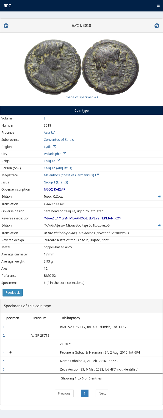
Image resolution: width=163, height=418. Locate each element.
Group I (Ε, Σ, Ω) (56, 182)
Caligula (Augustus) (58, 168)
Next (102, 393)
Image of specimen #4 (81, 97)
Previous (64, 393)
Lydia (48, 146)
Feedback (13, 292)
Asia (47, 132)
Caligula (49, 161)
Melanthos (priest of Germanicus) (69, 175)
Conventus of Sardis (59, 139)
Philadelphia (52, 154)
